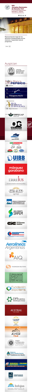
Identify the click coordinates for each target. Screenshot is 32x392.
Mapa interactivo (13, 108)
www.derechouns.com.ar (16, 133)
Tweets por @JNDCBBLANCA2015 (11, 114)
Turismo (11, 85)
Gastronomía (12, 89)
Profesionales (12, 97)
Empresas (11, 101)
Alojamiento (12, 93)
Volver (8, 46)
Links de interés (13, 104)
